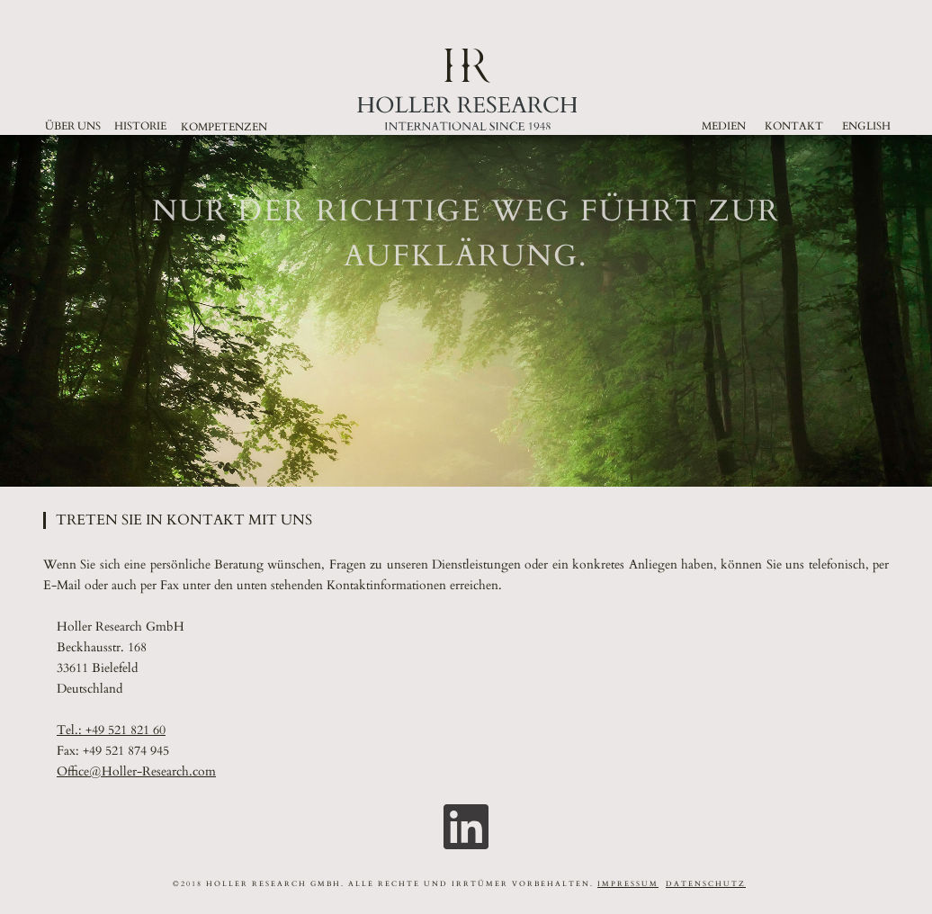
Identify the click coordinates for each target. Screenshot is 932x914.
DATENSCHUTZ (706, 884)
